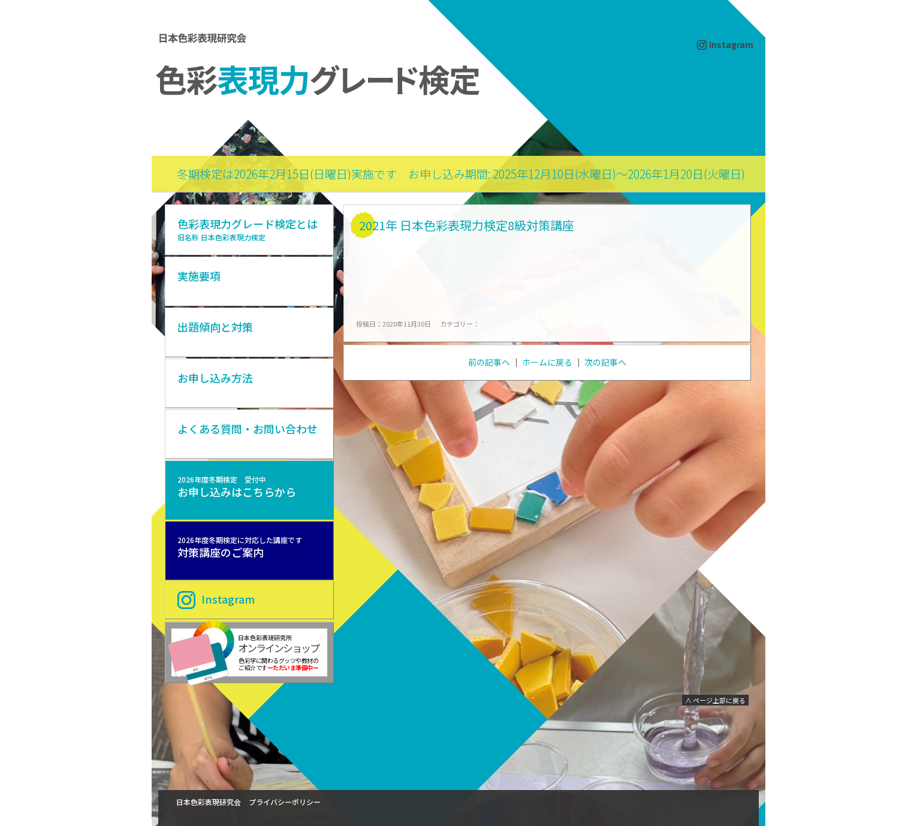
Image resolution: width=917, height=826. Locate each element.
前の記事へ (489, 362)
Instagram (731, 44)
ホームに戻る (547, 362)
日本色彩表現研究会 (208, 802)
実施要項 (199, 276)
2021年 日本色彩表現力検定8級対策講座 (466, 225)
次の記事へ (605, 362)
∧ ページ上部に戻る (715, 700)
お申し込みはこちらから (236, 486)
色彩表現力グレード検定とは (247, 229)
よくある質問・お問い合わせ (247, 428)
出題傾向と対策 (215, 326)
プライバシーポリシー (285, 802)
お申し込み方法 (215, 377)
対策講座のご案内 (239, 547)
